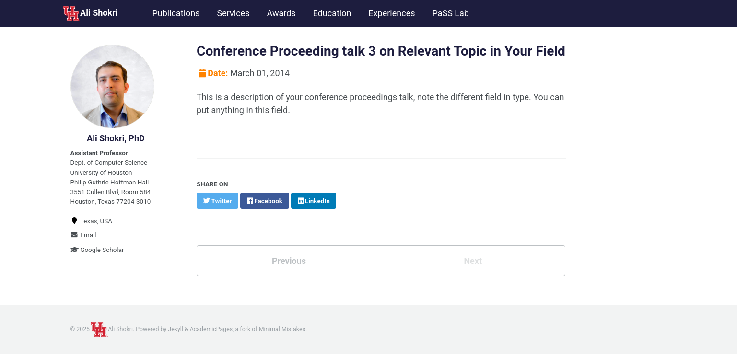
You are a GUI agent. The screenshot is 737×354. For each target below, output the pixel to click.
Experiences (391, 13)
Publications (175, 13)
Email (83, 235)
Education (332, 13)
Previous (289, 261)
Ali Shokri (90, 13)
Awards (281, 13)
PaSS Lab (450, 13)
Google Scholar (97, 249)
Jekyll (175, 329)
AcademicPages (211, 329)
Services (233, 13)
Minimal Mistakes (282, 329)
